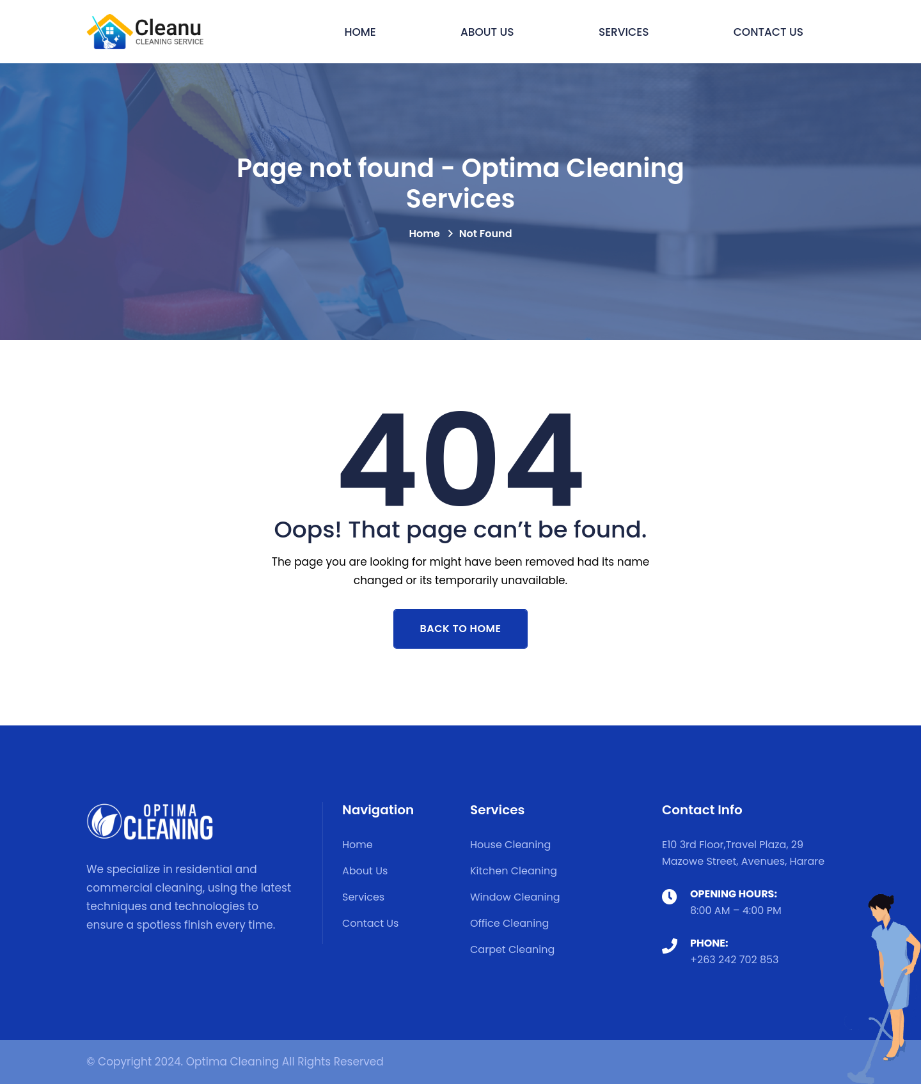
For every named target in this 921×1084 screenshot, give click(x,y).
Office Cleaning (509, 923)
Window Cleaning (515, 897)
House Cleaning (510, 844)
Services (624, 32)
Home (359, 32)
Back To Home (460, 628)
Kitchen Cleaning (513, 870)
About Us (487, 32)
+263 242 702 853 (734, 959)
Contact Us (768, 32)
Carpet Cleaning (512, 949)
